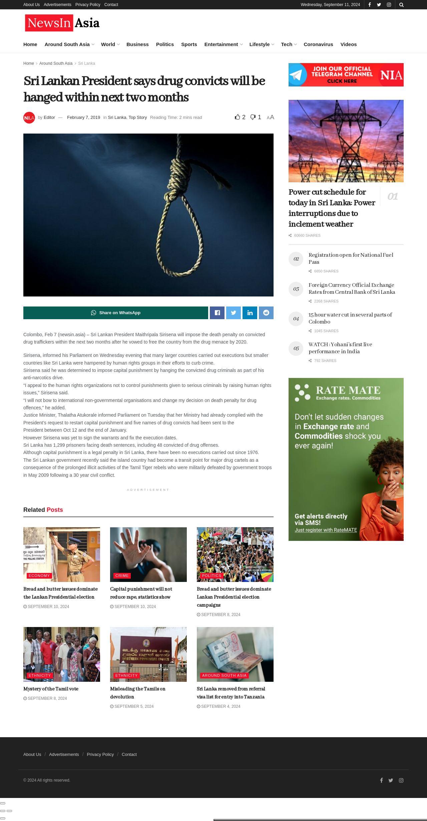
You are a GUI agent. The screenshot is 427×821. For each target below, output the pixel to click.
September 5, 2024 (132, 706)
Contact (111, 4)
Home (30, 44)
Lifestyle (260, 44)
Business (137, 44)
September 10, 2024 (133, 606)
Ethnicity (126, 675)
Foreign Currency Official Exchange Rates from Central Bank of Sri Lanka (352, 289)
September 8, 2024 (219, 614)
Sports (189, 44)
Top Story (138, 117)
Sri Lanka (117, 117)
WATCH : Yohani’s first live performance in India (340, 348)
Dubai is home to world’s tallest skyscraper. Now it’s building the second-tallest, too (71, 405)
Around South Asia (67, 44)
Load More (56, 548)
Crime (122, 576)
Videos (349, 44)
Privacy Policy (87, 4)
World (108, 44)
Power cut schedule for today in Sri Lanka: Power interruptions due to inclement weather (332, 208)
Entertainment (221, 44)
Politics (165, 44)
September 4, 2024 (219, 706)
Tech (286, 44)
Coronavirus (318, 44)
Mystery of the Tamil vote (64, 210)
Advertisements (57, 4)
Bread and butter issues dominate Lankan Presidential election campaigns (69, 176)
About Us (31, 4)
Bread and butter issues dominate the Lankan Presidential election (62, 90)
